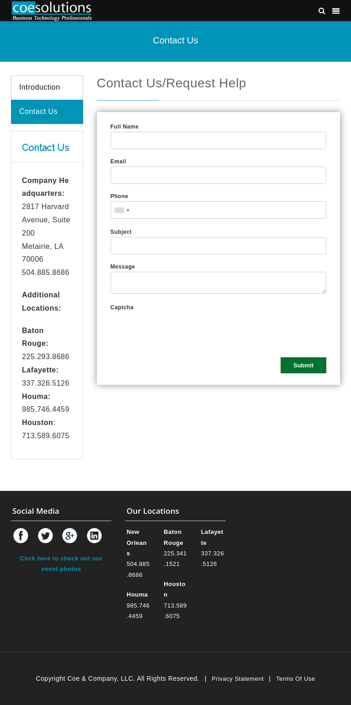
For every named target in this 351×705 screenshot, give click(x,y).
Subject (121, 232)
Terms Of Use (295, 678)
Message (123, 267)
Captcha (122, 307)
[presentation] (180, 330)
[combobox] (121, 210)
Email (119, 161)
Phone (119, 196)
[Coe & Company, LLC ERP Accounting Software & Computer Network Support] (51, 10)
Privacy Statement (238, 678)
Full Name (125, 127)
